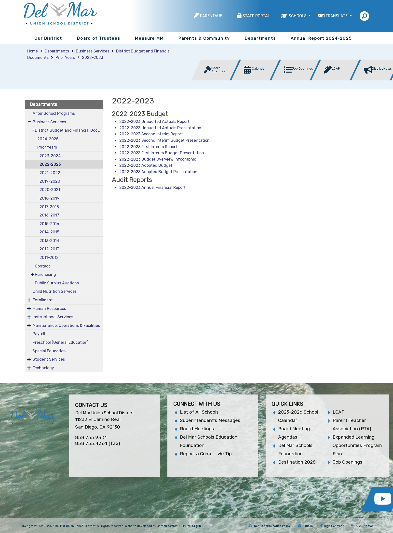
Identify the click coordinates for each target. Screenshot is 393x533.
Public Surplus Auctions (57, 283)
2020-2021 (50, 189)
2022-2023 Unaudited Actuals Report (154, 121)
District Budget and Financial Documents (69, 130)
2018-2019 (49, 198)
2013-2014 (49, 240)
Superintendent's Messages (210, 420)
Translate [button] (337, 15)
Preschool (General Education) (60, 342)
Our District (48, 38)
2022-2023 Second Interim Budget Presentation (164, 140)
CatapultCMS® (167, 526)
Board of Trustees (98, 38)
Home (32, 51)
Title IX (305, 526)
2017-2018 (49, 206)
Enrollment (43, 300)
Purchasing (45, 274)
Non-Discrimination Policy (269, 526)
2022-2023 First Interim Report (148, 146)
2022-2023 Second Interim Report (151, 134)
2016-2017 (49, 215)
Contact (42, 266)
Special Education (49, 351)
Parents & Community (204, 38)
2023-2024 (50, 155)
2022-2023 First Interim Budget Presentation (162, 153)
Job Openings (347, 462)
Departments (260, 38)
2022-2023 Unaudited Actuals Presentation (160, 128)
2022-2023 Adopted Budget (145, 165)
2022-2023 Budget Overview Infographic (157, 159)
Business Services (92, 51)
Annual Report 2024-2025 (321, 38)
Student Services (49, 359)
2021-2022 (50, 172)
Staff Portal (256, 15)
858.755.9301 (91, 437)
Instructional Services (53, 317)
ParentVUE (211, 15)
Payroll (39, 333)
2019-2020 (50, 181)
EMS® (185, 526)
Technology (43, 368)
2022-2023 (92, 57)
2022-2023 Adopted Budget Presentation (158, 171)
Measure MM (149, 38)
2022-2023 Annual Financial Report (152, 187)
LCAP (338, 412)
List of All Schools (199, 412)
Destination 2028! (297, 462)
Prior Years (65, 57)
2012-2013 (49, 249)
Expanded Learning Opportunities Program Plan (357, 445)
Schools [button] (298, 15)
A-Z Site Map (362, 526)
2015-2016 (49, 223)
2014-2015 (49, 232)
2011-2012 (49, 257)
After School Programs (54, 113)
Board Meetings (197, 428)
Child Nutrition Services (55, 291)
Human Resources (49, 308)
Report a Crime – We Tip (206, 454)
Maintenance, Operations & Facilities (66, 325)
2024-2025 (47, 139)
